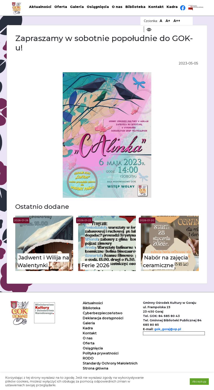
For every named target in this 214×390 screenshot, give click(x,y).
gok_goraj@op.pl (167, 329)
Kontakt (156, 7)
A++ (176, 21)
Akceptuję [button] (199, 381)
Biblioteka (135, 7)
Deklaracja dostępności (103, 318)
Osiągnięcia (98, 7)
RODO (88, 358)
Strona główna (95, 368)
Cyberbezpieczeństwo (102, 313)
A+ (168, 21)
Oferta (60, 7)
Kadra (172, 7)
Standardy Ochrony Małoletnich (110, 363)
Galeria (77, 7)
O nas (117, 7)
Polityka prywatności (100, 353)
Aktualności (40, 7)
